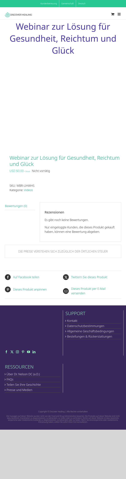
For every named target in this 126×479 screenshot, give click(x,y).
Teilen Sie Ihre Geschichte (24, 385)
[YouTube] (28, 351)
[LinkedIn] (33, 351)
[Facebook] (6, 351)
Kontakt (72, 321)
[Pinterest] (22, 351)
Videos (28, 190)
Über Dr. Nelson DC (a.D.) (23, 374)
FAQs (10, 379)
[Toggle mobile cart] (112, 14)
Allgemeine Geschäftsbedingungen (90, 331)
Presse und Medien (19, 390)
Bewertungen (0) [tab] (16, 206)
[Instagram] (17, 351)
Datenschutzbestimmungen (85, 326)
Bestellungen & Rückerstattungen (89, 336)
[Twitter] (11, 351)
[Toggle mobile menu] (119, 14)
